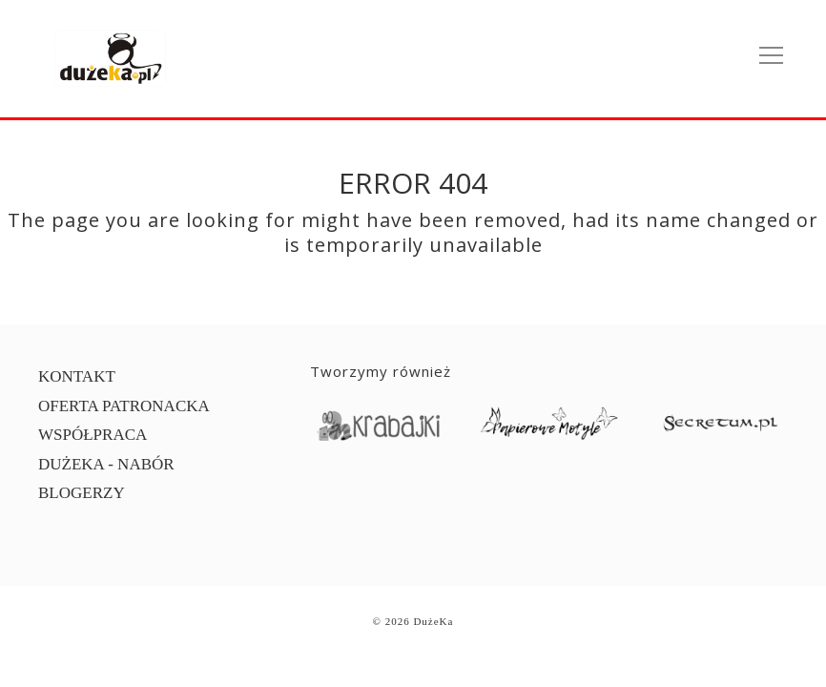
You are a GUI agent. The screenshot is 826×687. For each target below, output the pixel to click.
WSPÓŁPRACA (92, 435)
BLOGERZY (81, 493)
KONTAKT (76, 376)
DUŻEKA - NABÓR (106, 464)
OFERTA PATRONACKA (124, 406)
